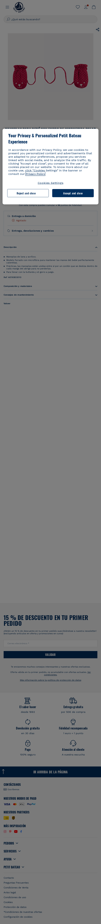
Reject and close (26, 193)
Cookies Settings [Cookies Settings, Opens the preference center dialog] (50, 183)
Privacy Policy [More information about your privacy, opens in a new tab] (35, 174)
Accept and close (73, 193)
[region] (50, 166)
